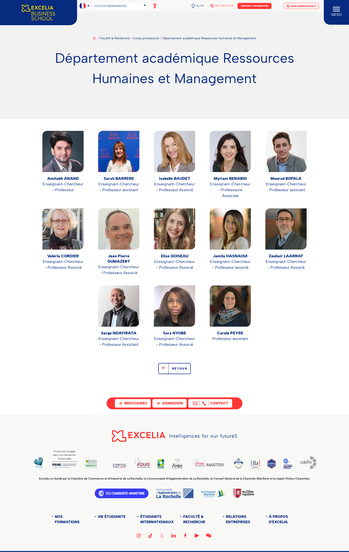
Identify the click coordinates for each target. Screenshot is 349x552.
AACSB (161, 464)
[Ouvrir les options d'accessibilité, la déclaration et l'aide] (155, 6)
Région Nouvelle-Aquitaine (243, 493)
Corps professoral (146, 38)
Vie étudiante (112, 516)
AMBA (177, 464)
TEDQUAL (238, 463)
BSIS (91, 464)
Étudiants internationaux (154, 519)
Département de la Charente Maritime (213, 493)
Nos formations (67, 519)
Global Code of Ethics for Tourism (38, 463)
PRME (64, 466)
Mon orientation (301, 6)
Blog (200, 5)
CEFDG (119, 466)
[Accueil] (38, 12)
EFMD (208, 463)
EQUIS (142, 463)
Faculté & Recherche (114, 38)
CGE (288, 464)
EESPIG (271, 464)
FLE (255, 464)
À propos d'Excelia (278, 519)
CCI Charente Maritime (122, 493)
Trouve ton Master (254, 6)
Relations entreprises (238, 519)
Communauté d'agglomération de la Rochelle (174, 493)
